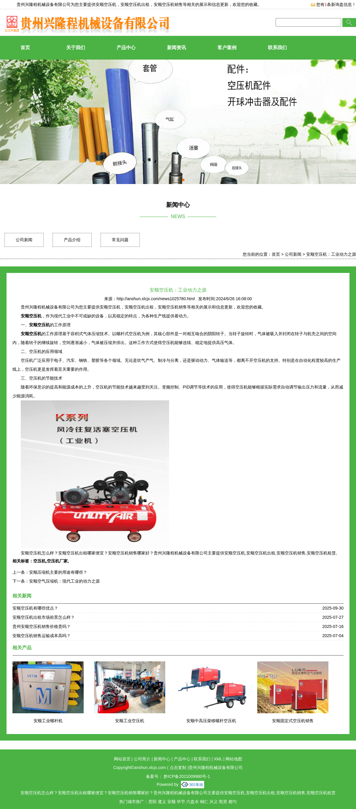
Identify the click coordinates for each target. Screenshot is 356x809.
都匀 (232, 801)
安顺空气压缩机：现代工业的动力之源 (64, 581)
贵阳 (152, 801)
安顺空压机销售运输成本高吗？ (41, 635)
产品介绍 (72, 239)
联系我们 (277, 47)
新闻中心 (162, 759)
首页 (25, 47)
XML (218, 759)
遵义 (162, 801)
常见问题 (120, 239)
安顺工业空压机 (129, 720)
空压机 (39, 561)
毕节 (181, 801)
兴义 (213, 801)
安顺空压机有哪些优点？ (35, 608)
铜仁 (204, 801)
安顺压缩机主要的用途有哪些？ (58, 572)
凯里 (223, 801)
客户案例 (226, 47)
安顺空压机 (106, 4)
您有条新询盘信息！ (333, 4)
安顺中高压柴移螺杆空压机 (211, 720)
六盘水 (192, 801)
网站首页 (122, 759)
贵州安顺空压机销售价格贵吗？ (41, 626)
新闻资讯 (176, 47)
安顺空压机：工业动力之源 (331, 254)
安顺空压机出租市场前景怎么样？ (43, 617)
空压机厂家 (57, 561)
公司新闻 (24, 239)
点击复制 (178, 767)
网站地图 (233, 759)
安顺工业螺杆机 (48, 720)
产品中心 (126, 47)
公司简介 (142, 759)
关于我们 (75, 47)
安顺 (171, 801)
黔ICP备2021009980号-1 (186, 776)
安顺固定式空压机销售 (293, 720)
